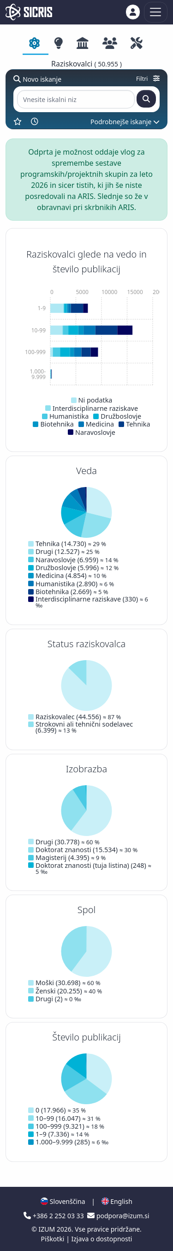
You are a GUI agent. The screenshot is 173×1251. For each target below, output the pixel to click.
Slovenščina (63, 1201)
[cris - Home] (29, 12)
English (116, 1201)
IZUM (47, 1229)
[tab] (35, 44)
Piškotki (53, 1238)
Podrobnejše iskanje (125, 121)
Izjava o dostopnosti (101, 1238)
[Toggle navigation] (155, 12)
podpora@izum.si (118, 1215)
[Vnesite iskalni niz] (76, 99)
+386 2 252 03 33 (54, 1215)
